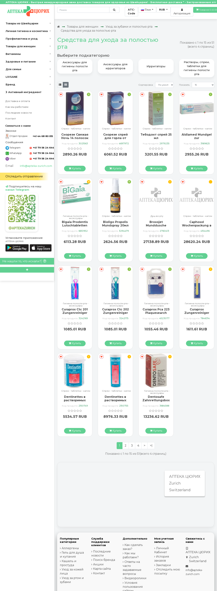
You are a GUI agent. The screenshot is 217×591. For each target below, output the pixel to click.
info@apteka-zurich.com (36, 166)
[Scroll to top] (27, 270)
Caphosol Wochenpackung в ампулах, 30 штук (196, 225)
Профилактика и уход (22, 38)
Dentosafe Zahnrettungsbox (156, 398)
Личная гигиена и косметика (27, 31)
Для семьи (13, 69)
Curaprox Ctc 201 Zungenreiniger (75, 311)
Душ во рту (157, 216)
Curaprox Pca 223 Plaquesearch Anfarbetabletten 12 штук (156, 315)
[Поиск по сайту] (114, 9)
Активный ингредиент (24, 92)
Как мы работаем (16, 107)
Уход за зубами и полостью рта (129, 26)
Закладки (163, 565)
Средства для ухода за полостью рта (88, 30)
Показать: (184, 84)
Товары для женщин (21, 46)
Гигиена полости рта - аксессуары (75, 217)
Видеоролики (135, 578)
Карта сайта (102, 568)
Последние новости (18, 112)
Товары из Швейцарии (22, 23)
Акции (98, 564)
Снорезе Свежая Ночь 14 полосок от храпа (74, 138)
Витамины (13, 54)
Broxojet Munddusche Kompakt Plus (156, 225)
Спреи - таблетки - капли (75, 129)
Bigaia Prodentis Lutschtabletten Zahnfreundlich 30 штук (74, 227)
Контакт (10, 118)
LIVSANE (11, 77)
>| (151, 445)
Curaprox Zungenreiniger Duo (196, 313)
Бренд (10, 84)
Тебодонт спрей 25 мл (156, 136)
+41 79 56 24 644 (42, 147)
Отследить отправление (24, 176)
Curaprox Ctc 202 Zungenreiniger (115, 311)
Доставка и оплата (17, 101)
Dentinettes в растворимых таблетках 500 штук (115, 402)
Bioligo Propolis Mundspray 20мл (115, 223)
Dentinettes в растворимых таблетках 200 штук (75, 402)
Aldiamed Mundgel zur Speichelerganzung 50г (196, 140)
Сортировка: (145, 84)
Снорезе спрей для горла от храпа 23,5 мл (115, 138)
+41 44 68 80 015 (43, 136)
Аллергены (70, 548)
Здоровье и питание (21, 61)
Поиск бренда (104, 560)
